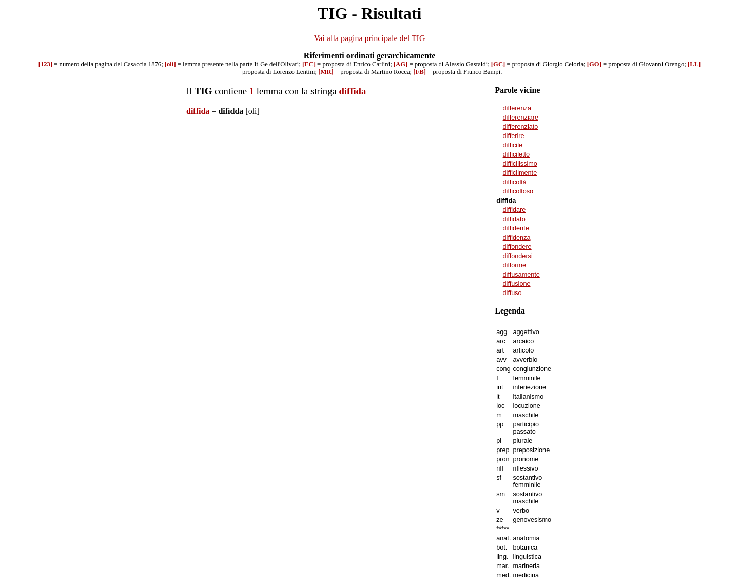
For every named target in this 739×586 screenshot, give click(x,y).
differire (513, 136)
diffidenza (517, 237)
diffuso (512, 293)
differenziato (520, 126)
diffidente (516, 228)
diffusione (517, 283)
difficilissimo (520, 163)
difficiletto (516, 154)
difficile (512, 145)
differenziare (520, 117)
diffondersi (518, 256)
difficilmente (520, 173)
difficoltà (515, 182)
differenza (517, 108)
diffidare (514, 209)
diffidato (514, 219)
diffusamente (521, 274)
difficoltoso (518, 191)
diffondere (517, 246)
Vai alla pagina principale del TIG (369, 38)
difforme (515, 265)
